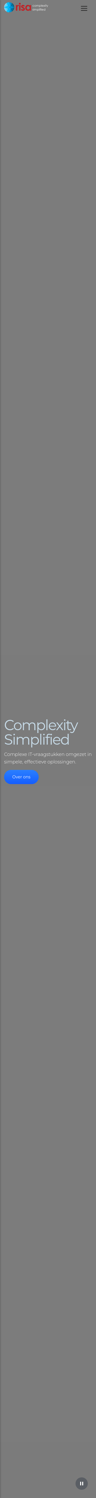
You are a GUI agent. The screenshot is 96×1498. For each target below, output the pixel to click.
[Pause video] (82, 1483)
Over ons (21, 777)
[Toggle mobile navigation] (84, 8)
